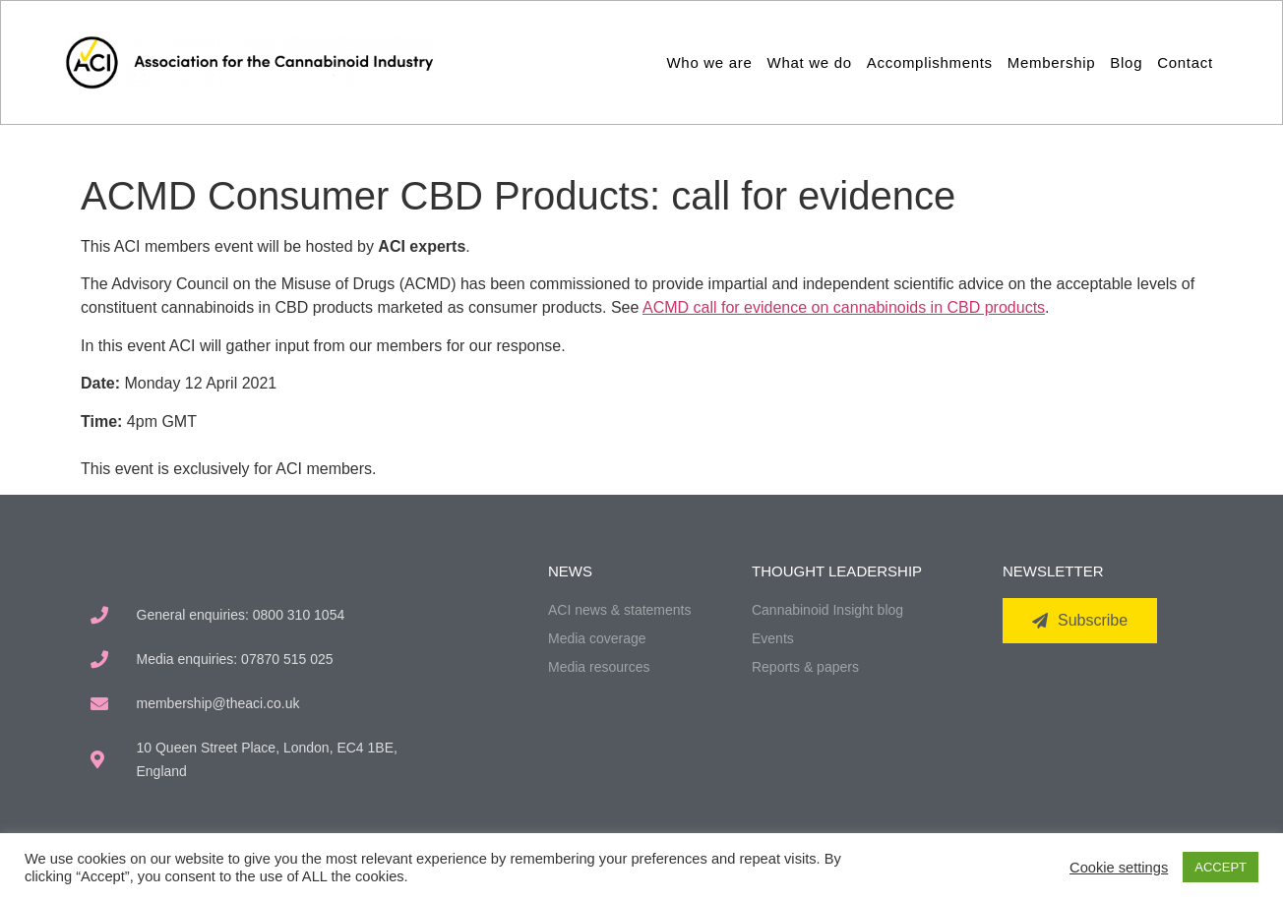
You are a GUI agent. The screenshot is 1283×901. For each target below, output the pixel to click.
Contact (1185, 62)
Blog (1126, 62)
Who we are (710, 62)
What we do (809, 62)
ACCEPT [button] (1220, 867)
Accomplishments (930, 62)
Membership (1052, 62)
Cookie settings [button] (1118, 867)
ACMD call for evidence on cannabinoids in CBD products (843, 307)
